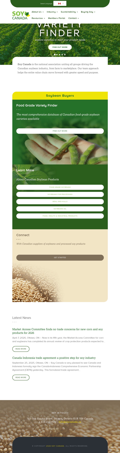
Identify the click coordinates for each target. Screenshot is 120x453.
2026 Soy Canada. (55, 446)
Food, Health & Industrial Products (60, 216)
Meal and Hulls (60, 201)
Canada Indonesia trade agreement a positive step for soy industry (54, 357)
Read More (21, 349)
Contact (73, 18)
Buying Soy (88, 12)
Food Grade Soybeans (60, 187)
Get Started (60, 258)
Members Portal (56, 18)
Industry (52, 12)
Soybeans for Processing (60, 194)
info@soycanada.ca (70, 421)
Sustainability (69, 12)
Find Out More (60, 47)
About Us (38, 12)
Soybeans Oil (60, 209)
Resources (38, 18)
